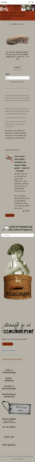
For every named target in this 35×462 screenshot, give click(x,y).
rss (23, 456)
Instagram (13, 13)
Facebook (4, 13)
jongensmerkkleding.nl (9, 351)
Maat (7, 74)
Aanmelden (7, 344)
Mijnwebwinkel (20, 459)
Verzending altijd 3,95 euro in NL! (13, 16)
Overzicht (9, 215)
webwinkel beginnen (29, 456)
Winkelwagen (6, 18)
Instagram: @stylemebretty (12, 359)
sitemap (20, 456)
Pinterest (21, 13)
